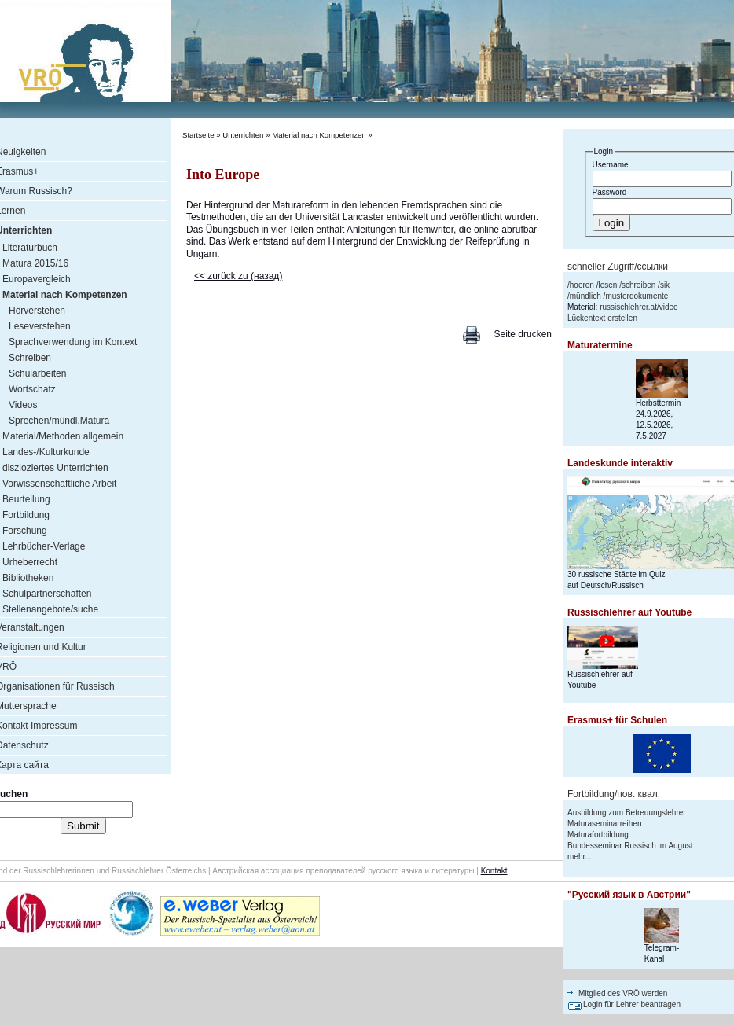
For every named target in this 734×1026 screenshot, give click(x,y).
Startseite (198, 135)
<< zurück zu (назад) (238, 275)
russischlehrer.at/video (639, 307)
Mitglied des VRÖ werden (622, 993)
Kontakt (494, 870)
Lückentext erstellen (602, 318)
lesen (607, 285)
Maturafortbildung (598, 834)
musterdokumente (636, 296)
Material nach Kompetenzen (318, 135)
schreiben (638, 285)
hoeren (582, 285)
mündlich (585, 296)
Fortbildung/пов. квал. (613, 794)
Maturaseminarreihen (604, 823)
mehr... (579, 856)
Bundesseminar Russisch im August (630, 845)
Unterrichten (242, 135)
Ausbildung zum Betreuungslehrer (626, 812)
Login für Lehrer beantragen (632, 1004)
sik (665, 285)
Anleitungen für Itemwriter (400, 229)
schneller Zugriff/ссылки (617, 266)
